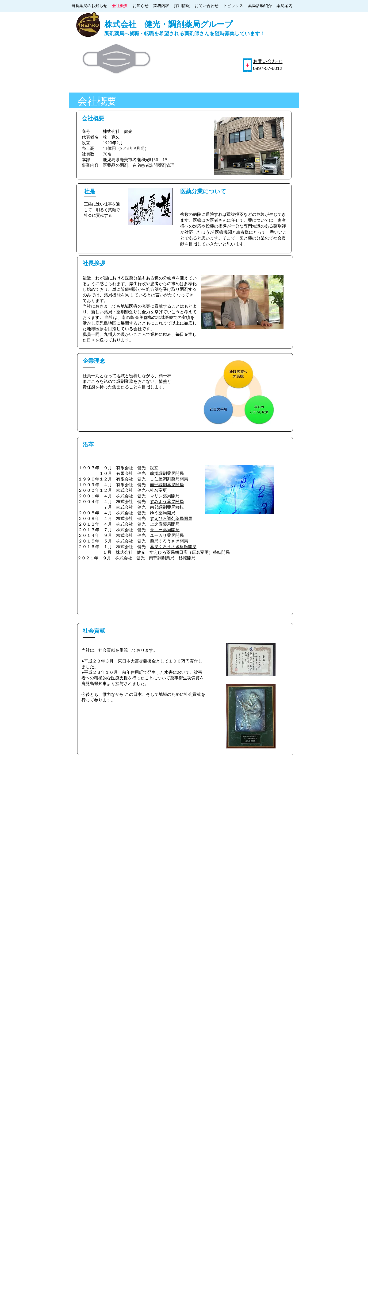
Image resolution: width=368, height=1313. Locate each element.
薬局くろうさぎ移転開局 (173, 547)
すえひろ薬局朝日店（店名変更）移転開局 (190, 552)
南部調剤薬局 (162, 507)
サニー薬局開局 (165, 530)
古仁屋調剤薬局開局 (169, 479)
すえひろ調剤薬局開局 (171, 518)
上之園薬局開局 (165, 524)
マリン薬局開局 (165, 496)
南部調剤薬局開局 (167, 485)
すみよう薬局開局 (167, 502)
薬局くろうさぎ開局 (169, 541)
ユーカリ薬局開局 (167, 535)
